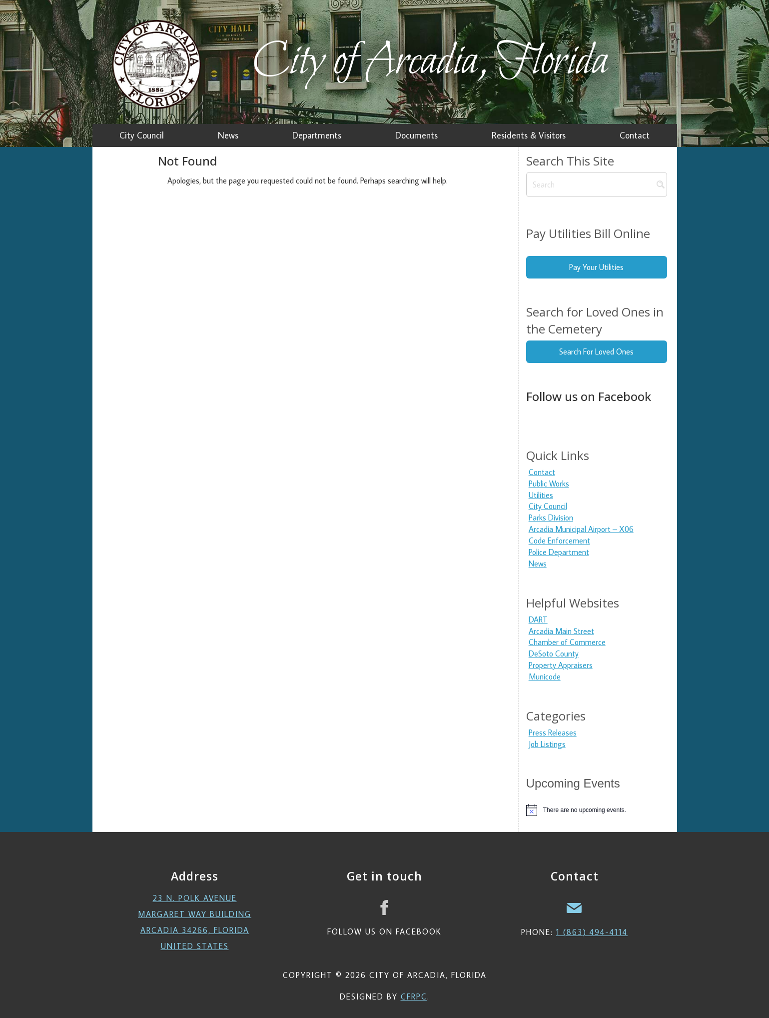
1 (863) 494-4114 (592, 932)
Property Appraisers (561, 665)
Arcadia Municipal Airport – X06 (581, 529)
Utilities (541, 495)
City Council (548, 506)
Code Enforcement (559, 541)
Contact (542, 472)
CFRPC (414, 997)
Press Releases (553, 733)
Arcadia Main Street (561, 631)
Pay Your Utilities (596, 267)
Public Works (549, 483)
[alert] (596, 810)
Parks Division (551, 517)
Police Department (559, 552)
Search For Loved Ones (596, 351)
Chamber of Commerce (567, 642)
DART (538, 619)
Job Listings (547, 744)
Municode (545, 677)
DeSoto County (554, 653)
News (538, 563)
